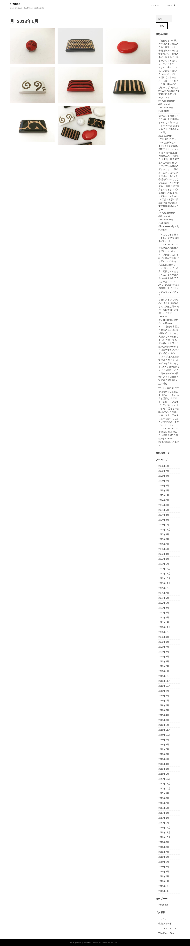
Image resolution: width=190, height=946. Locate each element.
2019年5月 (163, 710)
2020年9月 (163, 637)
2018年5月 (163, 759)
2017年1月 (163, 822)
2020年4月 (163, 656)
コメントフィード (167, 928)
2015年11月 (164, 891)
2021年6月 (163, 598)
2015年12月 (164, 886)
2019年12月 (164, 676)
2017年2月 (163, 818)
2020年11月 (164, 627)
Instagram (163, 905)
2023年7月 (163, 544)
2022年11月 (164, 573)
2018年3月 (163, 769)
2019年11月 (164, 681)
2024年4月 (163, 515)
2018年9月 (163, 739)
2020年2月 (163, 666)
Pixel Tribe (113, 942)
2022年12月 (164, 568)
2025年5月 (163, 480)
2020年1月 (163, 671)
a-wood (15, 4)
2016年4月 (163, 866)
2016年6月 (163, 857)
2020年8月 (163, 642)
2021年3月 (163, 612)
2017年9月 (163, 793)
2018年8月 (163, 744)
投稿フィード (165, 923)
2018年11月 (164, 730)
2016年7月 (163, 852)
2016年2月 (163, 876)
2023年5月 (163, 549)
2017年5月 (163, 808)
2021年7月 (163, 593)
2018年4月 (163, 764)
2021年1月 (163, 622)
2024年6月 (163, 505)
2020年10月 (164, 632)
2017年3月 (163, 813)
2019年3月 (163, 720)
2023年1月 (163, 564)
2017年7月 (163, 803)
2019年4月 (163, 715)
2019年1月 (163, 725)
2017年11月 (164, 783)
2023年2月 (163, 559)
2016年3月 (163, 871)
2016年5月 (163, 862)
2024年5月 (163, 510)
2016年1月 (163, 881)
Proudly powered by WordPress (80, 942)
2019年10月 (164, 686)
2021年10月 (164, 588)
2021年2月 (163, 617)
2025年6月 (163, 476)
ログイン (162, 918)
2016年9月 (163, 842)
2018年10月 (164, 735)
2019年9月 (163, 691)
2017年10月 (164, 788)
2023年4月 (163, 554)
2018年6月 (163, 754)
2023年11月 (164, 529)
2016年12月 (164, 827)
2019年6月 (163, 705)
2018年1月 (163, 774)
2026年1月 (163, 466)
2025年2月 (163, 490)
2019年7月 (163, 700)
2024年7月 (163, 500)
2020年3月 (163, 661)
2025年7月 (163, 471)
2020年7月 (163, 647)
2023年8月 (163, 539)
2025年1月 (163, 495)
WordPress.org (166, 933)
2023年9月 (163, 534)
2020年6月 (163, 651)
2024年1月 (163, 524)
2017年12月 (164, 779)
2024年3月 (163, 520)
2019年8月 (163, 695)
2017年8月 (163, 798)
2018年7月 (163, 749)
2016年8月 (163, 847)
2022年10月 (164, 578)
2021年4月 (163, 608)
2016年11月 (164, 832)
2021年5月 (163, 603)
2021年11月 (164, 583)
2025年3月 (163, 485)
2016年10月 (164, 837)
